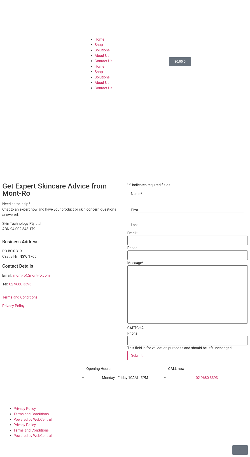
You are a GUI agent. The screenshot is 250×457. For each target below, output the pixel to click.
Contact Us (103, 61)
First (134, 210)
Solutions (102, 50)
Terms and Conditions (19, 297)
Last (134, 225)
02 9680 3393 (20, 284)
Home (99, 39)
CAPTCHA (135, 328)
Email (132, 233)
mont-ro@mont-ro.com (31, 275)
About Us (102, 55)
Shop (99, 45)
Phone (132, 248)
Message (135, 263)
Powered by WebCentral (33, 419)
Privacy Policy (13, 306)
